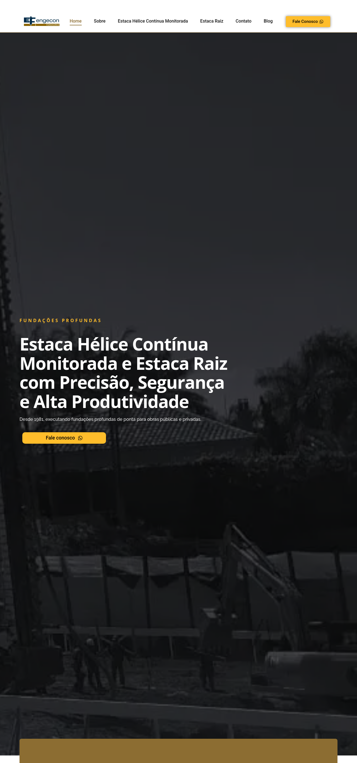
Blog (268, 21)
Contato (244, 21)
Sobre (100, 21)
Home (76, 21)
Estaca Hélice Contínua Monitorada (153, 21)
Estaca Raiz (211, 21)
